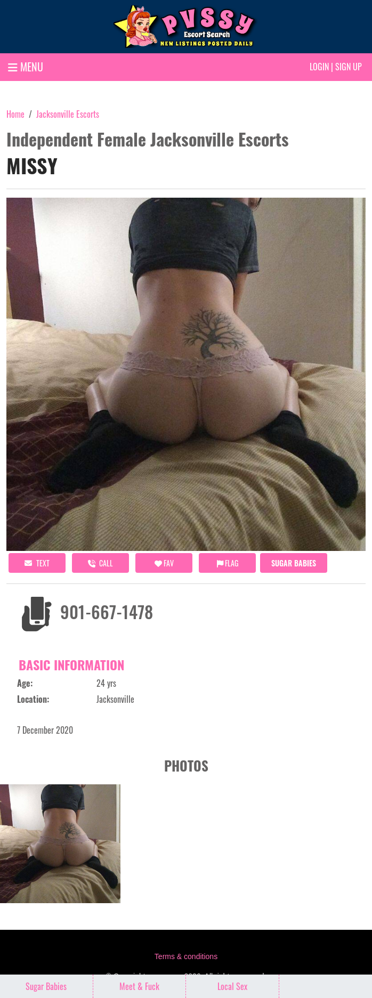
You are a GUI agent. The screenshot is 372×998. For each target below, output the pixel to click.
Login (319, 66)
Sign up (348, 66)
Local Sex (232, 986)
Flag (227, 563)
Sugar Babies (293, 563)
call (100, 563)
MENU (25, 67)
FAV (164, 563)
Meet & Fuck (139, 986)
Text (37, 563)
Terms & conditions (186, 956)
